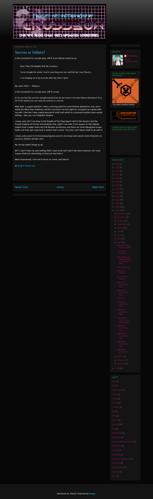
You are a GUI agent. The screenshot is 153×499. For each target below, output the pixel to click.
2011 (117, 196)
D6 (113, 411)
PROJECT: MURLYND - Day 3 (123, 328)
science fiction (118, 467)
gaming (115, 424)
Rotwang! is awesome (121, 459)
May (119, 239)
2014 (117, 185)
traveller (115, 472)
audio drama (117, 390)
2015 (117, 182)
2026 (117, 164)
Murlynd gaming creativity (122, 442)
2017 (117, 175)
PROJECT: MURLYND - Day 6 (123, 292)
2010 (117, 200)
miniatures (116, 437)
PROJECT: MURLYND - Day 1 (123, 344)
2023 (117, 167)
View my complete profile (130, 60)
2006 (117, 368)
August (120, 228)
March (120, 356)
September (122, 224)
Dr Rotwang (132, 56)
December (121, 213)
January (120, 364)
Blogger (92, 493)
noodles (115, 450)
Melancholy (117, 433)
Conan (115, 403)
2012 (117, 192)
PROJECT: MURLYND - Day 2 (123, 336)
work (114, 476)
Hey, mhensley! (123, 267)
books (114, 394)
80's (114, 381)
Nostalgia (116, 454)
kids (114, 429)
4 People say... (29, 165)
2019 (117, 171)
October (120, 221)
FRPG (114, 420)
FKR (114, 416)
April (119, 242)
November (121, 217)
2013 (117, 189)
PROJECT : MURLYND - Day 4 (123, 312)
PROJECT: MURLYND (122, 351)
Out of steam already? (122, 277)
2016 (117, 178)
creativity (116, 407)
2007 (117, 210)
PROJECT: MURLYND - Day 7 (123, 284)
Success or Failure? (121, 272)
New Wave (116, 446)
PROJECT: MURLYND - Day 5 (123, 304)
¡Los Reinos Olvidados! (122, 252)
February (121, 360)
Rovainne (116, 463)
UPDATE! (121, 298)
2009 (117, 203)
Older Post (98, 187)
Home (60, 187)
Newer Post (21, 187)
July (119, 231)
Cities (114, 399)
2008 (117, 207)
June (119, 235)
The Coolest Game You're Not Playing (123, 320)
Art (113, 386)
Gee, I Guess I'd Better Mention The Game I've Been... (124, 260)
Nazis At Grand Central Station (124, 246)
